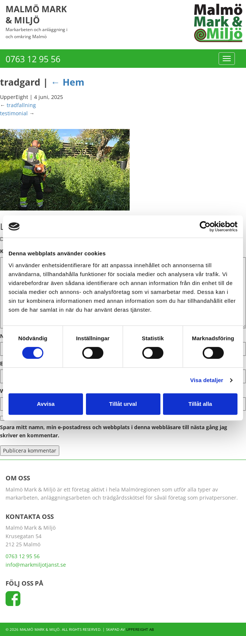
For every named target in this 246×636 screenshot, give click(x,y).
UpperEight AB (140, 629)
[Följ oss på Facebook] (13, 601)
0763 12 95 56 (33, 59)
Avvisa (46, 404)
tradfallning (21, 105)
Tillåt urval (123, 404)
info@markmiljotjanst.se (36, 564)
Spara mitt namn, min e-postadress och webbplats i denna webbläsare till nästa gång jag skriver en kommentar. (113, 431)
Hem (67, 82)
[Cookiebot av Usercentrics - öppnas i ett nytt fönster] (205, 226)
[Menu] (227, 58)
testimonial (14, 113)
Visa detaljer (206, 380)
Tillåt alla (200, 404)
